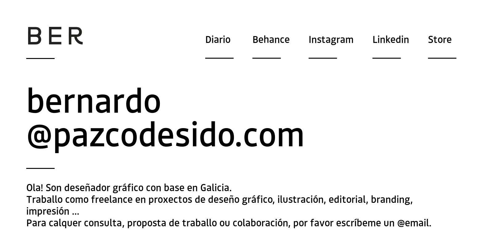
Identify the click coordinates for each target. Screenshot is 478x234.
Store (440, 39)
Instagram (331, 39)
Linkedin (390, 39)
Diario (218, 39)
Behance (271, 39)
